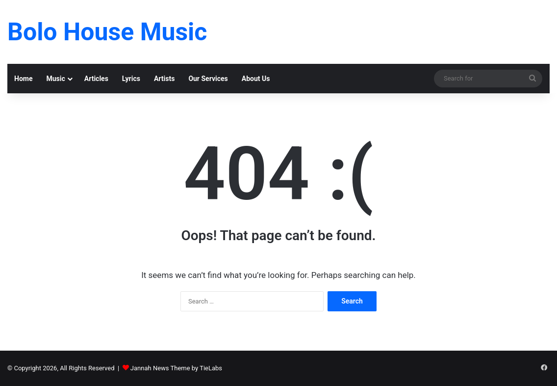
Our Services (208, 79)
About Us (256, 79)
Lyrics (131, 79)
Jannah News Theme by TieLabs (176, 368)
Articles (96, 79)
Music (55, 79)
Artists (164, 79)
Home (23, 79)
